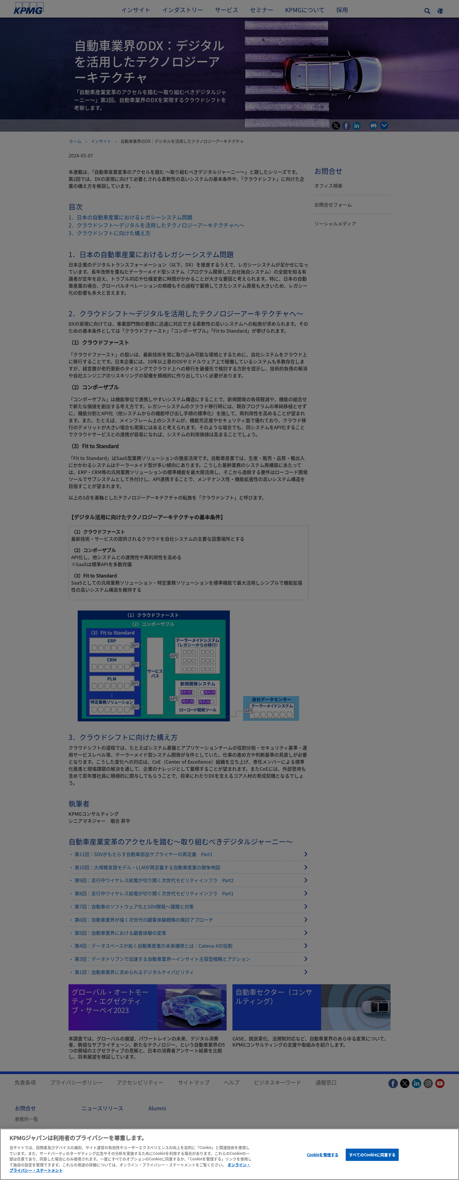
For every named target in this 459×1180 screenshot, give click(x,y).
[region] (229, 1154)
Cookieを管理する (322, 1154)
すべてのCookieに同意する (372, 1154)
